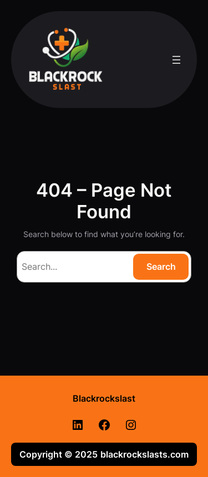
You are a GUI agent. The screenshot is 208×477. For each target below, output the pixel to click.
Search (161, 266)
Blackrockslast (104, 398)
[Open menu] (176, 59)
